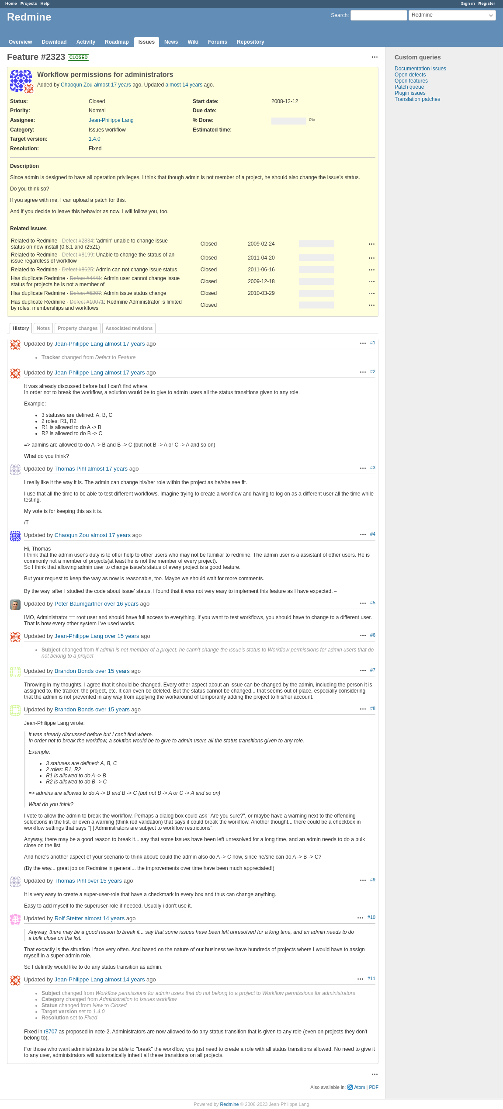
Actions (371, 243)
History (21, 328)
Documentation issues (420, 69)
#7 (372, 669)
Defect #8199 (77, 255)
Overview (20, 42)
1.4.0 (95, 139)
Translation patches (417, 99)
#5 (372, 602)
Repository (250, 42)
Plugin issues (410, 93)
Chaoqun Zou (77, 85)
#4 (372, 534)
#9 (372, 879)
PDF (373, 1087)
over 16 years (121, 603)
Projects (29, 3)
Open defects (410, 75)
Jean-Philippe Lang (111, 120)
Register (487, 3)
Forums (217, 42)
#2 (372, 371)
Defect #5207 (85, 293)
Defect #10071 (87, 302)
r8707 (50, 1032)
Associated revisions (129, 328)
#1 (372, 342)
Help (45, 3)
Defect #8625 (77, 270)
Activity (85, 42)
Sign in (468, 3)
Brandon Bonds (74, 671)
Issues (147, 42)
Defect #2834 (77, 241)
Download (54, 42)
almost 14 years (184, 85)
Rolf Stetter (69, 918)
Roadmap (117, 42)
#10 (371, 917)
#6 (372, 635)
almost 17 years (112, 85)
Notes (43, 328)
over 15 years (122, 636)
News (171, 42)
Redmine (229, 1104)
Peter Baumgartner (79, 603)
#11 (371, 978)
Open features (411, 81)
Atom (359, 1087)
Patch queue (409, 87)
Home (11, 3)
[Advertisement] (430, 239)
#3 (372, 467)
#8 (372, 708)
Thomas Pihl (70, 468)
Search (339, 15)
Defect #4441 (85, 278)
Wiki (192, 42)
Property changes (77, 328)
